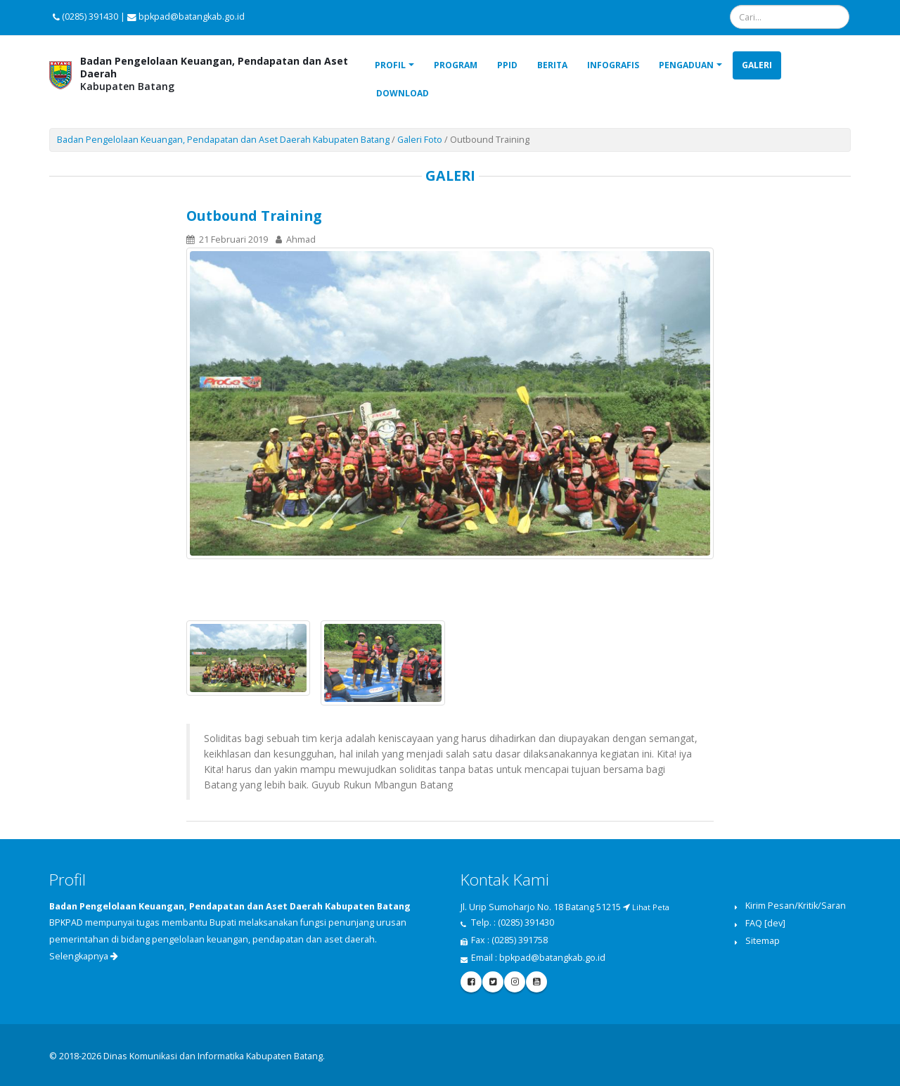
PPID (507, 65)
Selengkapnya (83, 956)
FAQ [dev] (765, 923)
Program (455, 65)
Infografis (613, 65)
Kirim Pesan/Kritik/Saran (795, 906)
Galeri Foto (419, 140)
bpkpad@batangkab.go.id (552, 958)
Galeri (757, 65)
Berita (552, 65)
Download (402, 93)
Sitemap (762, 941)
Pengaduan (686, 65)
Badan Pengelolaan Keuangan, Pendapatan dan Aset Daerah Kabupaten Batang (223, 140)
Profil (390, 65)
